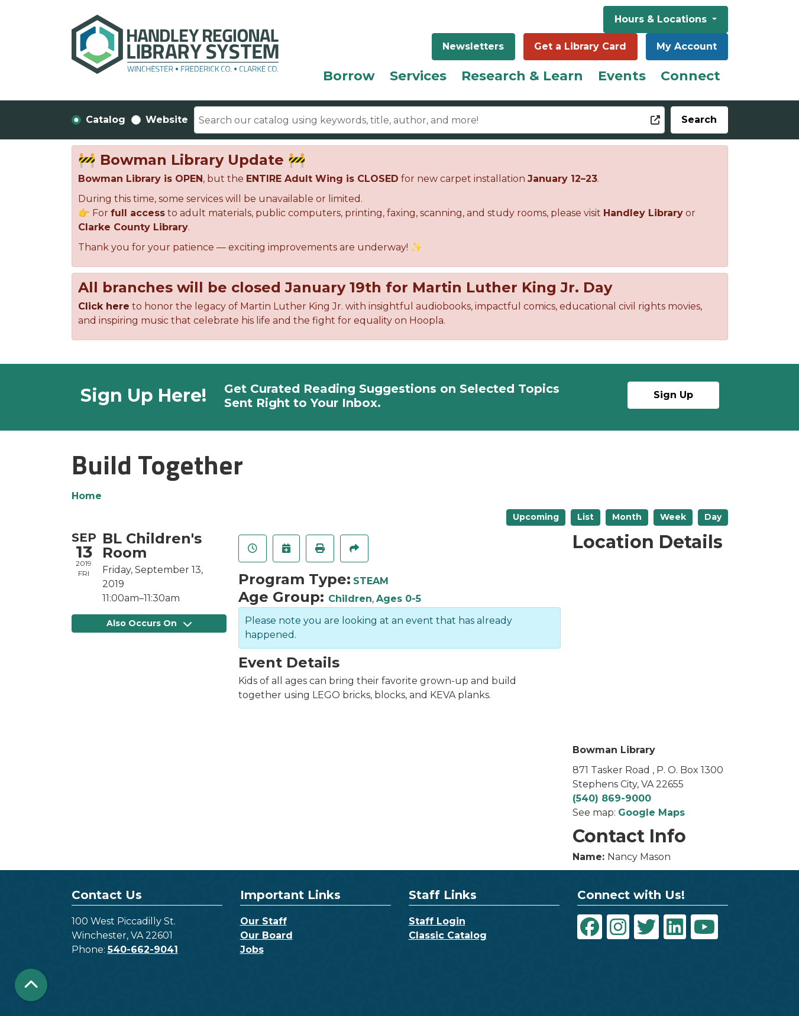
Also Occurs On (149, 623)
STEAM (371, 581)
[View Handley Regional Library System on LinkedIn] (675, 926)
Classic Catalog (448, 935)
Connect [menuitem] (690, 76)
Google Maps (651, 812)
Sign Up (673, 394)
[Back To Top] (31, 985)
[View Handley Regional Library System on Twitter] (646, 926)
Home (87, 496)
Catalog (105, 119)
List (585, 517)
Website (166, 119)
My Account (686, 46)
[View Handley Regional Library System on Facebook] (589, 926)
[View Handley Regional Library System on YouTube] (704, 926)
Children (350, 598)
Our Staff (263, 921)
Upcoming (536, 517)
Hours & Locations (662, 19)
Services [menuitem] (418, 76)
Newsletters (473, 46)
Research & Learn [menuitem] (522, 76)
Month (627, 517)
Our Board (266, 935)
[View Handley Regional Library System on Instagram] (618, 926)
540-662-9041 (143, 949)
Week (673, 517)
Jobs (252, 949)
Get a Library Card (580, 46)
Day (713, 517)
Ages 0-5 (398, 598)
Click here (104, 306)
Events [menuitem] (622, 76)
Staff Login (437, 921)
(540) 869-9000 (611, 798)
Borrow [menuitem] (349, 76)
